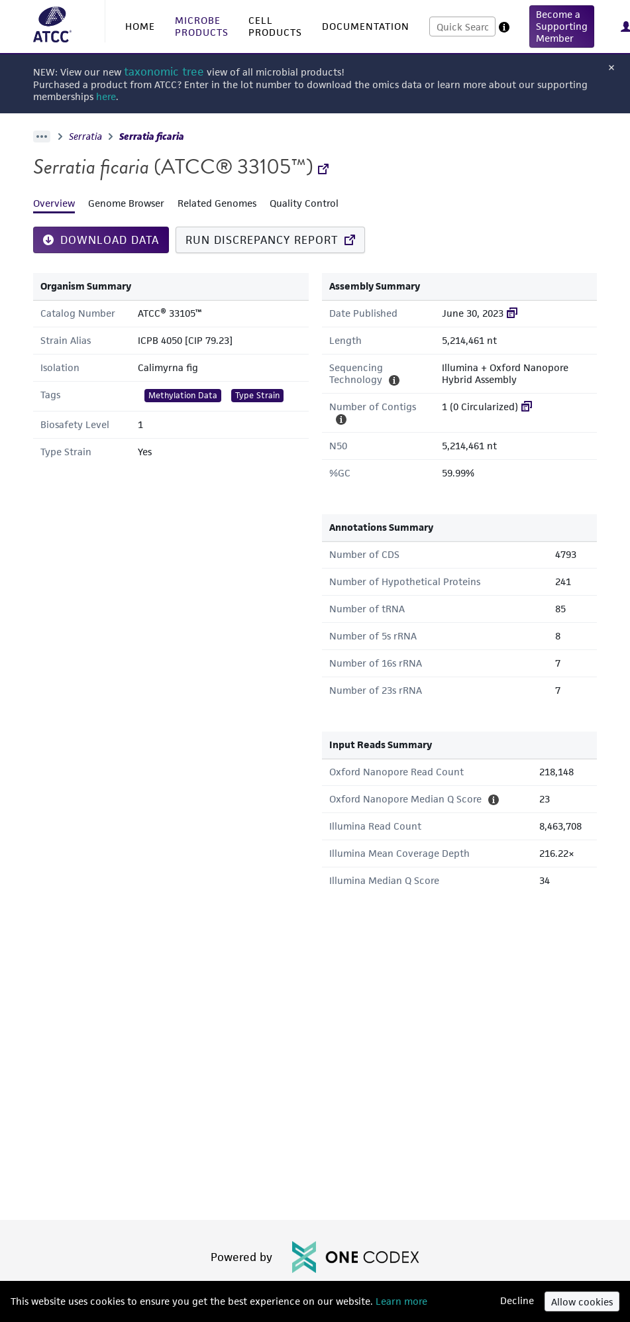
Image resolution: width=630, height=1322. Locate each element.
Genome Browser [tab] (126, 203)
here (106, 96)
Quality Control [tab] (304, 203)
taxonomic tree (164, 72)
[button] (561, 26)
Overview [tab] (54, 203)
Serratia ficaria (151, 136)
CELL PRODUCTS (275, 26)
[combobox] (462, 26)
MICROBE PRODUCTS (202, 26)
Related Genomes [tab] (217, 203)
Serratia (85, 136)
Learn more (400, 1301)
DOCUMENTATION (365, 26)
